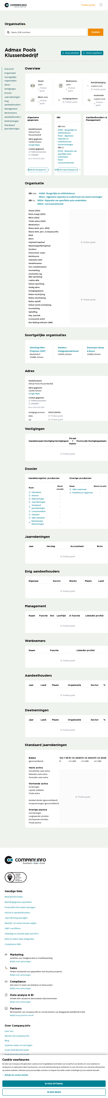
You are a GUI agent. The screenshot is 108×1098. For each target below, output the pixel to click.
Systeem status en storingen (18, 1045)
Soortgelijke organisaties (10, 79)
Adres (7, 84)
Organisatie (10, 72)
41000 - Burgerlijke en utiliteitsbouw (67, 131)
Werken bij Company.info (17, 1035)
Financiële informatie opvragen (20, 907)
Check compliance (92, 53)
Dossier (8, 92)
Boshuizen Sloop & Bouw (95, 349)
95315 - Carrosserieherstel (66, 161)
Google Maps (34, 144)
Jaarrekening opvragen (16, 917)
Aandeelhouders (12, 116)
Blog (7, 1040)
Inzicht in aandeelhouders (17, 912)
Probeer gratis (88, 5)
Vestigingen (10, 88)
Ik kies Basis (54, 1092)
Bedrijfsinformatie (14, 896)
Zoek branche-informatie (17, 1054)
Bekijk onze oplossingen (20, 961)
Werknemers (10, 112)
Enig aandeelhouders (12, 103)
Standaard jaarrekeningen (11, 127)
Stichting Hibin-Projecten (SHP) (38, 349)
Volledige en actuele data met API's (22, 933)
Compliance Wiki (13, 944)
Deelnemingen (11, 120)
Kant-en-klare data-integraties (19, 938)
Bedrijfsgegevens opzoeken (18, 901)
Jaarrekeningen (12, 96)
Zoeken (95, 32)
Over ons (9, 1031)
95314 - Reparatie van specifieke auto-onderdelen (67, 154)
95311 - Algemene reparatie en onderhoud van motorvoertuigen (65, 140)
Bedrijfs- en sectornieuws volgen (21, 923)
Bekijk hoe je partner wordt (22, 1015)
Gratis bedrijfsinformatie (17, 1049)
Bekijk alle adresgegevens (38, 170)
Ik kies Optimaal (54, 1083)
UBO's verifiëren (13, 928)
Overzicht (9, 68)
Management (10, 108)
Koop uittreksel (70, 53)
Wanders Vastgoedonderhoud (67, 349)
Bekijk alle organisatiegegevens (67, 170)
